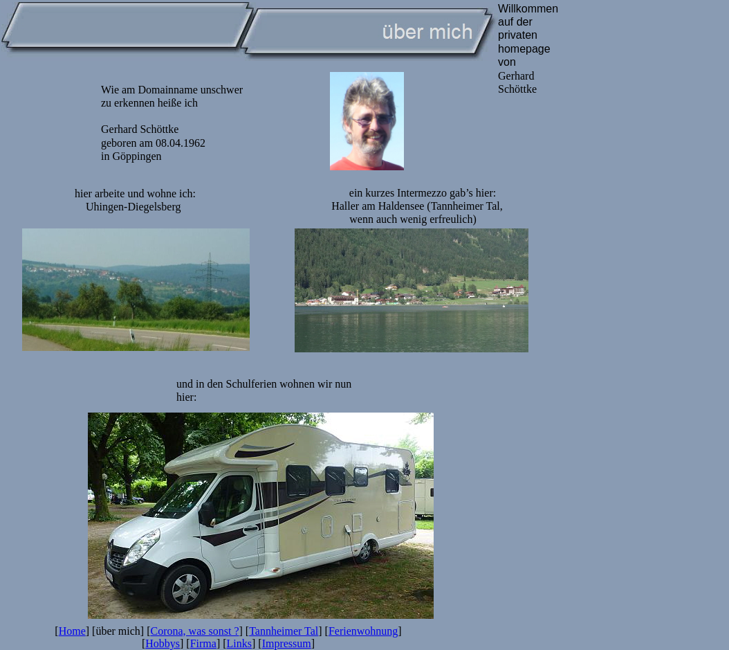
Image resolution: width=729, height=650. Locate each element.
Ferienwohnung (363, 631)
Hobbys (162, 643)
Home (72, 631)
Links (239, 643)
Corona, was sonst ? (195, 631)
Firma (203, 643)
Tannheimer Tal (283, 631)
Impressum (286, 643)
